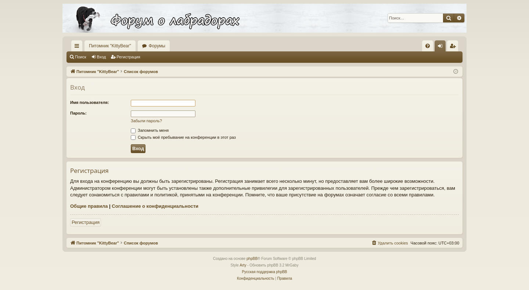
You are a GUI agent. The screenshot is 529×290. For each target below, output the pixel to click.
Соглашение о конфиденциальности (155, 206)
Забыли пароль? (146, 121)
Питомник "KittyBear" (110, 45)
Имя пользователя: (89, 102)
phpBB (252, 259)
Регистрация (128, 57)
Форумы (157, 45)
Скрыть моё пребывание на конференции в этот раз (183, 137)
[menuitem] (427, 45)
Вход (101, 57)
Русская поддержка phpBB (264, 272)
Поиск (80, 57)
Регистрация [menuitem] (454, 47)
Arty (243, 265)
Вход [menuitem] (442, 47)
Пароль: (78, 113)
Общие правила (89, 206)
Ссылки (78, 47)
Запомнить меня (150, 130)
